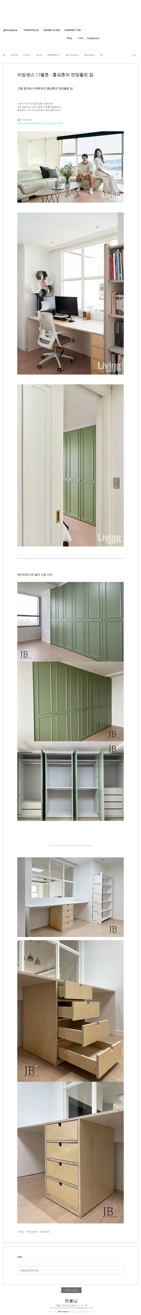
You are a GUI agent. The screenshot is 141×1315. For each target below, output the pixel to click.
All (4, 55)
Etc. (102, 55)
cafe (80, 38)
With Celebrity (72, 55)
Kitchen (27, 55)
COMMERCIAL (53, 55)
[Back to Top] (71, 1290)
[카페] (71, 1301)
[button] (134, 55)
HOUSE (14, 55)
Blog (69, 38)
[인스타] (67, 1301)
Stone (39, 55)
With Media (89, 55)
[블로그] (75, 1301)
